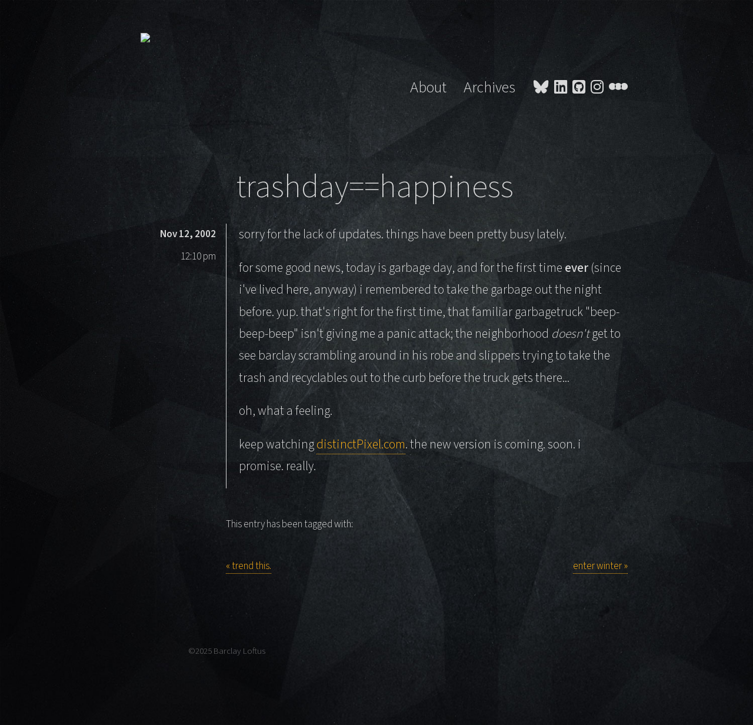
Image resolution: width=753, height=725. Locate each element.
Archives (489, 87)
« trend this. (248, 566)
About (428, 87)
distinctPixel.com (360, 444)
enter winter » (600, 566)
